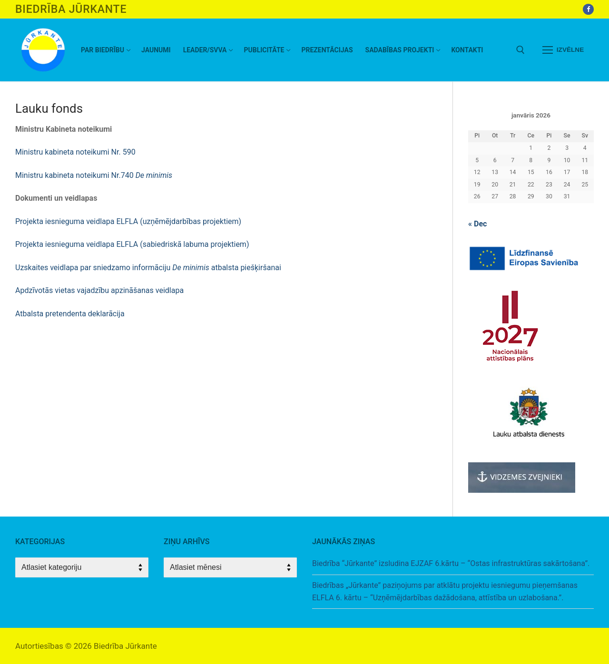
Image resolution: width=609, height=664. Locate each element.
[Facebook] (588, 9)
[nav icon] (563, 50)
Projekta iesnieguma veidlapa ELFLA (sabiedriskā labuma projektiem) (132, 244)
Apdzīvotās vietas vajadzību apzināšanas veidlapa (100, 290)
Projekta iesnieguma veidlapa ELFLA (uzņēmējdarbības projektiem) (128, 221)
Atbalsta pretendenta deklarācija (70, 313)
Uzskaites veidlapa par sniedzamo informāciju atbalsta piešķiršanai (148, 267)
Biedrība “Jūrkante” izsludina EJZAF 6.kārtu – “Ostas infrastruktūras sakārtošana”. (450, 563)
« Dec (477, 223)
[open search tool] (520, 50)
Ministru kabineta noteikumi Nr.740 (93, 175)
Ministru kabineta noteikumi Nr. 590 (75, 151)
